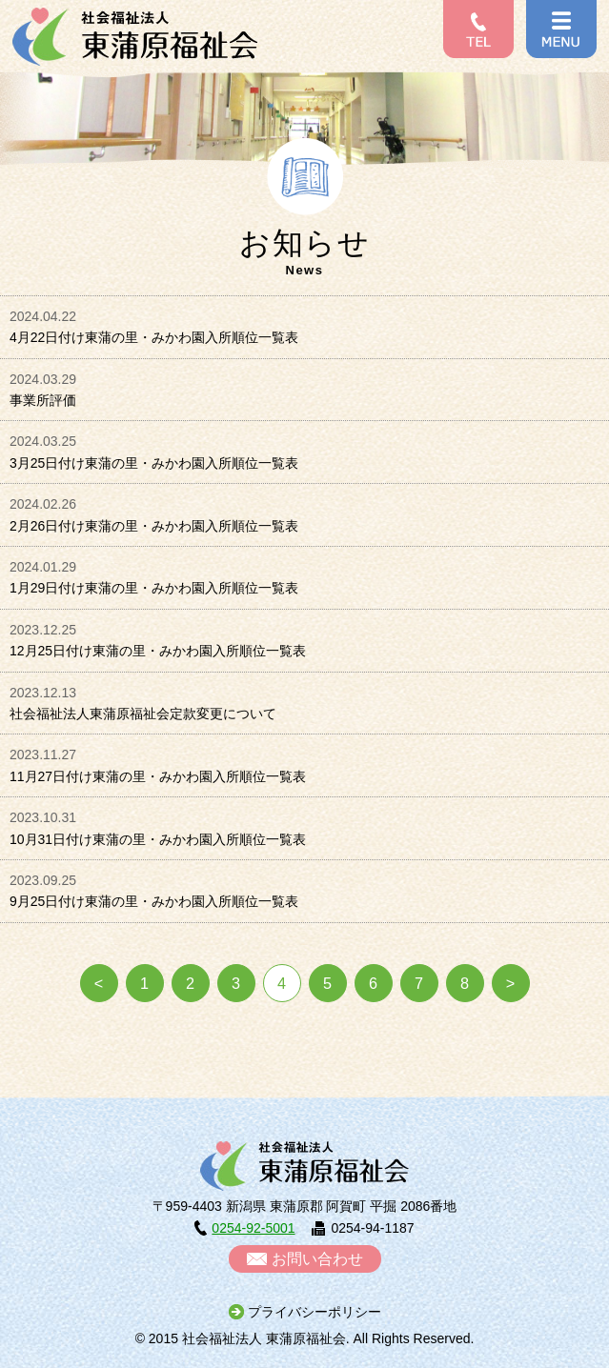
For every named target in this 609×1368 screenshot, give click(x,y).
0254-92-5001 (253, 1228)
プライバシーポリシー (314, 1311)
